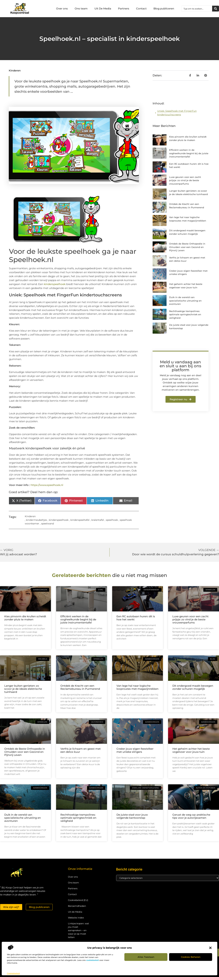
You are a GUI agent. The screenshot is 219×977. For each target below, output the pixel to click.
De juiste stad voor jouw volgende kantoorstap (132, 816)
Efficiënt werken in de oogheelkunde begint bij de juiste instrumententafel (188, 153)
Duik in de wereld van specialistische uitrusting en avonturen (185, 300)
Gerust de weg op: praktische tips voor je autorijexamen (191, 816)
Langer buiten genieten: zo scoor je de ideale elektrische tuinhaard (23, 689)
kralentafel (97, 519)
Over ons (62, 8)
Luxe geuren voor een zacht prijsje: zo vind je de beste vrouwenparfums (185, 180)
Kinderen (15, 70)
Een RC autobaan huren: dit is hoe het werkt (135, 618)
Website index (76, 917)
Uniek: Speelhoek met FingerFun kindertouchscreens (177, 112)
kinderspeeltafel (79, 519)
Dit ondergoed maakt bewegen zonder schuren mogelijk (192, 687)
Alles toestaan (146, 957)
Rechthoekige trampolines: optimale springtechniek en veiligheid (185, 314)
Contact (141, 8)
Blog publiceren (163, 8)
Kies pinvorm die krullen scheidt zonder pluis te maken (25, 618)
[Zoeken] (215, 9)
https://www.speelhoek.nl (47, 485)
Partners (123, 8)
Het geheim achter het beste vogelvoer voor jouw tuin (191, 750)
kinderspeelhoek (55, 284)
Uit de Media (75, 911)
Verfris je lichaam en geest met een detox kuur (80, 750)
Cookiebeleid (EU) (78, 900)
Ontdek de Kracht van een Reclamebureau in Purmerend (80, 687)
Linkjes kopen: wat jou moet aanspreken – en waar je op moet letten (78, 930)
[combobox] (197, 9)
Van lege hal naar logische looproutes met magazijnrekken (137, 687)
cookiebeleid (92, 960)
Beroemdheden (77, 906)
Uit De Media (102, 8)
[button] (210, 948)
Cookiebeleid (13, 973)
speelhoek (112, 519)
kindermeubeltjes (36, 519)
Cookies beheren (190, 957)
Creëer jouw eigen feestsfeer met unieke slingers (134, 750)
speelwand (47, 523)
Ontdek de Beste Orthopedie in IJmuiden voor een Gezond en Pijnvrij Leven (187, 247)
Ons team (81, 8)
